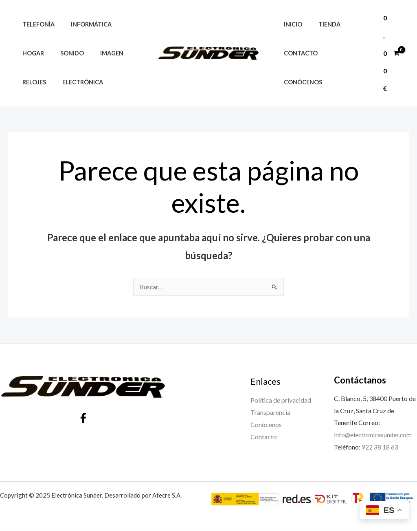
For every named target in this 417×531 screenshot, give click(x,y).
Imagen (100, 53)
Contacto (298, 67)
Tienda (323, 38)
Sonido (65, 53)
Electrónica (75, 82)
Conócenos (346, 67)
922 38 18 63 (380, 447)
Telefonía (36, 24)
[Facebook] (83, 418)
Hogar (31, 53)
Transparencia (270, 412)
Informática (84, 24)
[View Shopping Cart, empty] (391, 53)
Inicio (290, 38)
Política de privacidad (280, 400)
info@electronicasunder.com (374, 435)
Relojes (32, 82)
